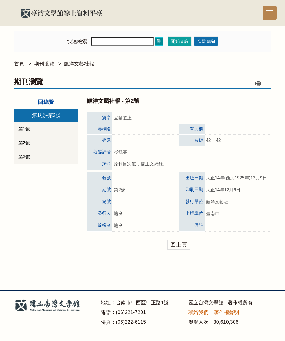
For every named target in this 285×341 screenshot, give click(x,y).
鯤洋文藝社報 (79, 64)
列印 (258, 83)
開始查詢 (180, 41)
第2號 (24, 142)
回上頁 (178, 245)
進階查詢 (206, 41)
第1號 (24, 128)
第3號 (24, 156)
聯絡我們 (198, 312)
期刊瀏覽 (44, 64)
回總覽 (46, 102)
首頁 (19, 64)
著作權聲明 (226, 312)
